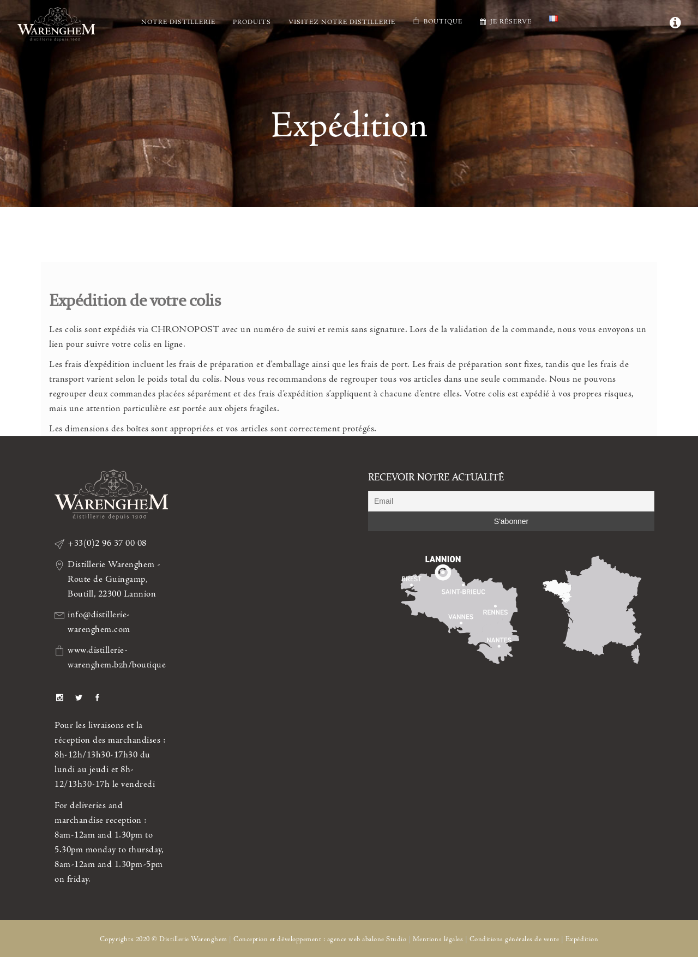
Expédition (581, 939)
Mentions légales (438, 939)
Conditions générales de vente (514, 939)
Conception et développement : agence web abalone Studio (319, 939)
